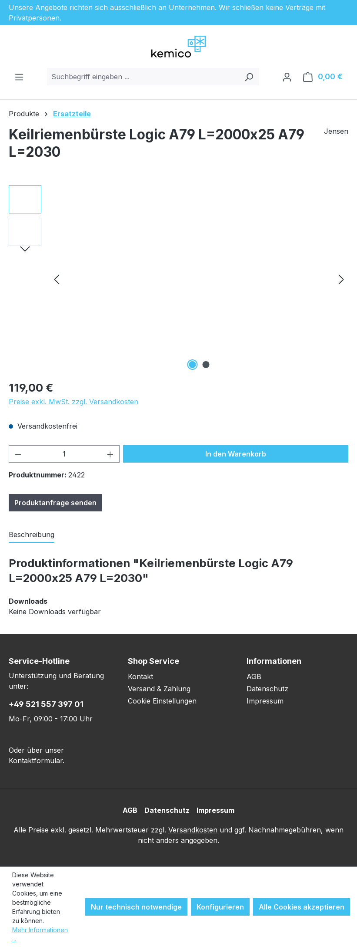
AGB (254, 676)
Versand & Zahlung (159, 688)
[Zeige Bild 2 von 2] (205, 364)
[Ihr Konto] (287, 76)
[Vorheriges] (56, 279)
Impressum (265, 701)
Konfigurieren (220, 907)
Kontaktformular (36, 760)
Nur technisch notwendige (136, 907)
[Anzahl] (64, 454)
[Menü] (19, 76)
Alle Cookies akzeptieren (301, 907)
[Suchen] (249, 76)
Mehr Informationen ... (40, 934)
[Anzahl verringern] (18, 454)
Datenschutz (267, 688)
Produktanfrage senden (55, 502)
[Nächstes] (341, 279)
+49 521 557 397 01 (46, 704)
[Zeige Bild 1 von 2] (192, 364)
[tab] (31, 535)
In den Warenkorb (235, 454)
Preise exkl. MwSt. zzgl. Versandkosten (73, 401)
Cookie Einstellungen (162, 701)
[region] (178, 278)
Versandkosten (192, 829)
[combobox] (143, 76)
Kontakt (140, 676)
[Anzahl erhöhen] (110, 454)
